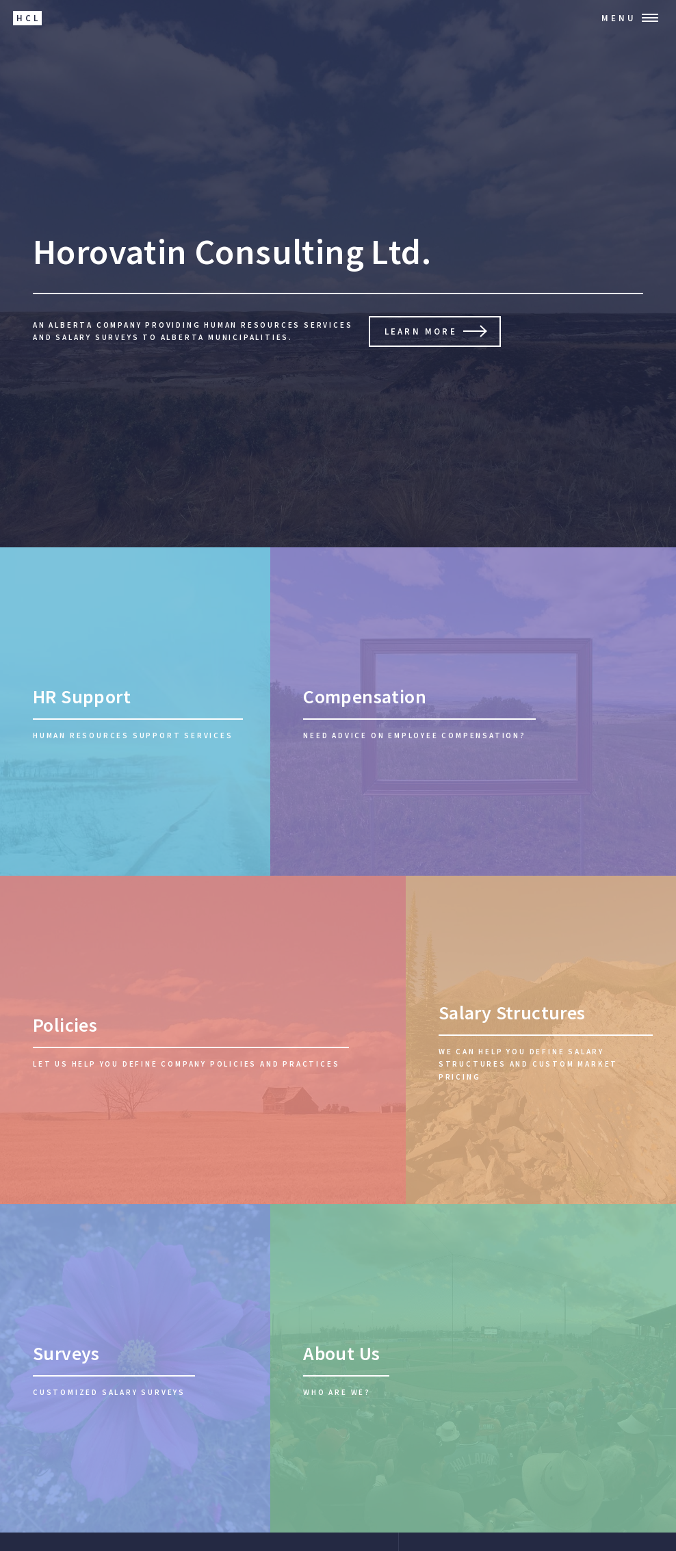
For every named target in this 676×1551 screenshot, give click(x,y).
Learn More (421, 331)
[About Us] (473, 1368)
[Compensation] (473, 711)
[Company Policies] (203, 1040)
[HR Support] (135, 711)
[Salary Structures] (541, 1040)
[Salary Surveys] (135, 1368)
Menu (618, 17)
